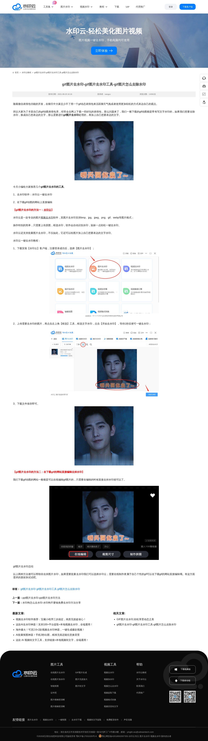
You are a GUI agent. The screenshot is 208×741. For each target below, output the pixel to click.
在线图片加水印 (58, 679)
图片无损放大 (81, 679)
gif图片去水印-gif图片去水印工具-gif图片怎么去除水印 (146, 624)
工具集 (48, 4)
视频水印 (84, 6)
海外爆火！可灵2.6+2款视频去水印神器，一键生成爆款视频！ (50, 629)
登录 (171, 7)
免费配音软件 (112, 720)
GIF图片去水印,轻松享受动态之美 (135, 619)
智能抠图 (55, 686)
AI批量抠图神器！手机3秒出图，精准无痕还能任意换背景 (48, 635)
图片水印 (65, 6)
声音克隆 (128, 720)
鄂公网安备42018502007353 (113, 736)
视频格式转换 (110, 699)
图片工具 (57, 664)
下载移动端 (182, 680)
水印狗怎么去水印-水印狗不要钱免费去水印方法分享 (51, 602)
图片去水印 (33, 720)
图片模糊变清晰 (58, 699)
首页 (15, 72)
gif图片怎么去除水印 (68, 589)
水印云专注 (134, 736)
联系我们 (140, 686)
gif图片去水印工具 (46, 589)
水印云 (47, 210)
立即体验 (104, 50)
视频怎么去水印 (111, 686)
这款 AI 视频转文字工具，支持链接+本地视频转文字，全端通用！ (52, 640)
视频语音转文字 (111, 706)
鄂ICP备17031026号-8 (86, 736)
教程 (102, 6)
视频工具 (110, 664)
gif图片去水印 (28, 589)
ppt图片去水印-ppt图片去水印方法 (41, 597)
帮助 (139, 664)
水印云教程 (26, 72)
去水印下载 (77, 720)
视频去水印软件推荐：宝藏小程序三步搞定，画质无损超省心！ (51, 619)
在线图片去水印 (58, 672)
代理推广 (140, 693)
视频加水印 (109, 679)
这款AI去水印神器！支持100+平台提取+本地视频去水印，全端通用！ (54, 624)
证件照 (54, 693)
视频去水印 (47, 217)
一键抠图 (62, 720)
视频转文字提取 (94, 720)
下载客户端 (187, 7)
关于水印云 (141, 679)
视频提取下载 (110, 693)
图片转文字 (80, 686)
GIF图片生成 (81, 672)
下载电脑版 (182, 669)
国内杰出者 (166, 736)
